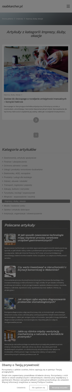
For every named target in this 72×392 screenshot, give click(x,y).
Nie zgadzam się (38, 388)
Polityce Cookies (45, 382)
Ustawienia (21, 388)
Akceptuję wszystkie (59, 388)
